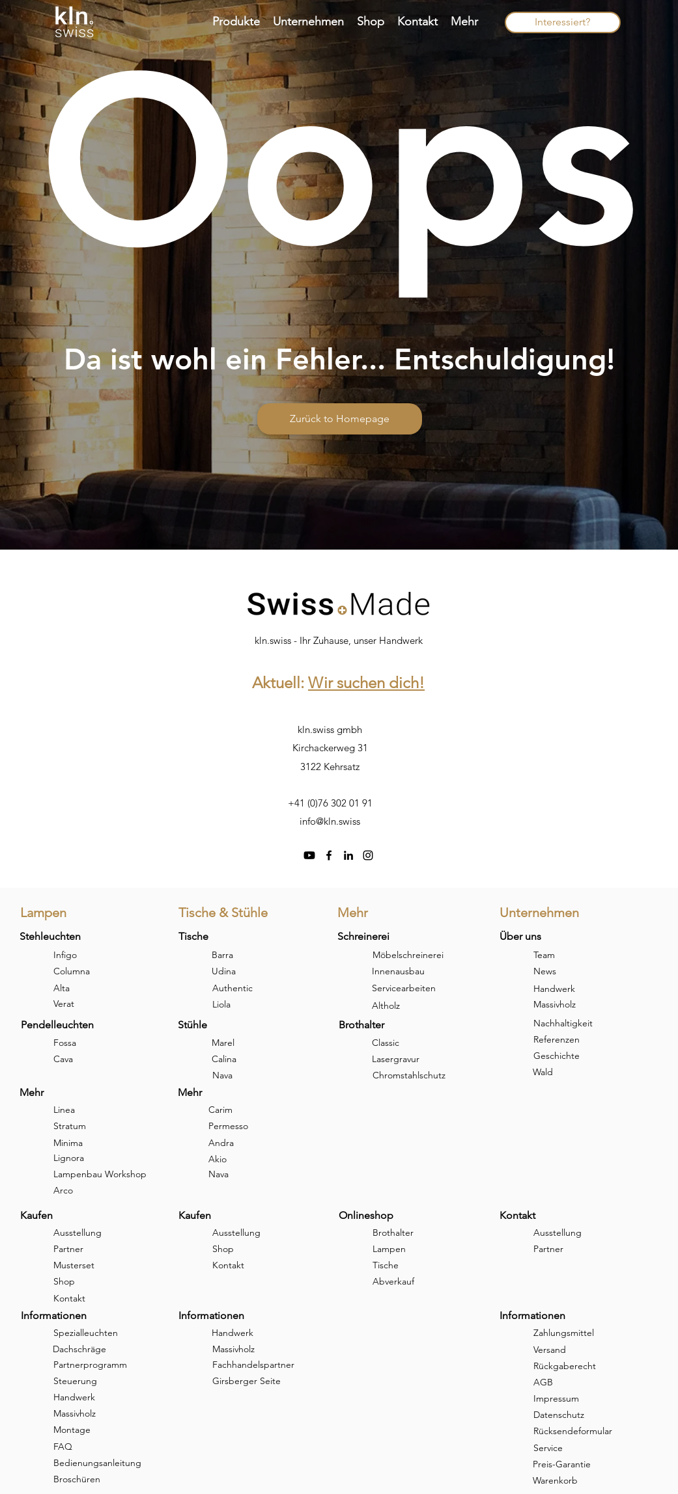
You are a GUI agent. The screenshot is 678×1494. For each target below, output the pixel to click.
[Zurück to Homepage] (339, 418)
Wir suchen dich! (366, 682)
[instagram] (367, 855)
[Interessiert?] (563, 22)
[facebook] (328, 855)
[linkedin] (348, 855)
